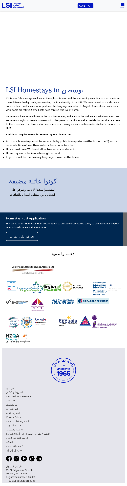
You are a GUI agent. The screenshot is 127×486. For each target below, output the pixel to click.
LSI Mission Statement (18, 396)
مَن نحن (10, 388)
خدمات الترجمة (13, 425)
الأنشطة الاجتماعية (15, 446)
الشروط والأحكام (14, 392)
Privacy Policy (13, 417)
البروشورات (12, 408)
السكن (9, 442)
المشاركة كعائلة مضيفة (17, 421)
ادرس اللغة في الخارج (17, 437)
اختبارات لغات (13, 413)
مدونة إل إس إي (14, 450)
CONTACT (85, 5)
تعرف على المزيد (22, 236)
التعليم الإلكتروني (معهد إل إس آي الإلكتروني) (28, 433)
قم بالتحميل (12, 404)
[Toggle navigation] (122, 5)
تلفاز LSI (10, 400)
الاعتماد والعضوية (14, 429)
